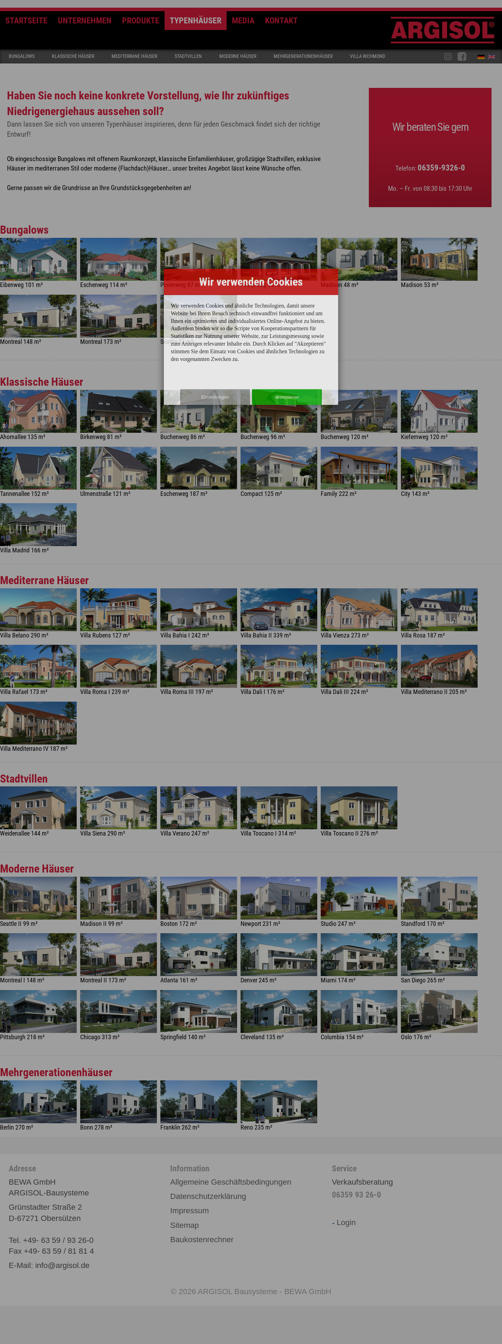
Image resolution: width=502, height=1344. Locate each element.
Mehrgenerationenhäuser (303, 56)
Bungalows (22, 56)
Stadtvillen (188, 56)
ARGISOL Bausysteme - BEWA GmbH (264, 1291)
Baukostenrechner (202, 1239)
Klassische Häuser (73, 56)
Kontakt (281, 20)
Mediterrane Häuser (134, 56)
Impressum (189, 1210)
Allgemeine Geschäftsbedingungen (230, 1182)
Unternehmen (85, 20)
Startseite (26, 20)
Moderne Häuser (237, 56)
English (493, 58)
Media (243, 20)
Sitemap (184, 1225)
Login (344, 1222)
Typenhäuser (195, 20)
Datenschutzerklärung (208, 1196)
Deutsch (483, 58)
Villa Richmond (367, 56)
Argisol (446, 33)
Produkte (140, 20)
